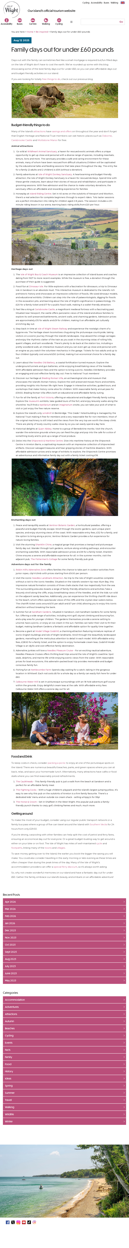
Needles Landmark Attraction (47, 578)
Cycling (59, 23)
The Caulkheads (24, 781)
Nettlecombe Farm (41, 669)
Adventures (12, 1006)
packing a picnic (57, 763)
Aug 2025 (10, 959)
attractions (40, 131)
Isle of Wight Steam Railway (52, 328)
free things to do (51, 79)
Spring (9, 1085)
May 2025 (10, 980)
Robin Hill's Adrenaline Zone (31, 569)
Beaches (10, 1028)
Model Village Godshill (47, 631)
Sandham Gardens (41, 612)
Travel (8, 1099)
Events (8, 1042)
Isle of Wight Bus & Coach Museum (39, 274)
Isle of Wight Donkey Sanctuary (55, 174)
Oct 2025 (10, 944)
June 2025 (11, 973)
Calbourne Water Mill (27, 681)
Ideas (8, 1078)
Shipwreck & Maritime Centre (47, 440)
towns (48, 847)
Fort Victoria (47, 397)
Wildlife (9, 1114)
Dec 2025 (10, 930)
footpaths (16, 847)
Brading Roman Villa (52, 378)
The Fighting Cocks (26, 790)
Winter (9, 1121)
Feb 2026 (10, 916)
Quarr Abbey (45, 428)
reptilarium (45, 404)
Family (8, 1057)
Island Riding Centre (40, 193)
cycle (99, 843)
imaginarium (65, 404)
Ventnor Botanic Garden (62, 525)
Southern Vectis (99, 824)
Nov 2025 (10, 937)
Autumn (9, 1021)
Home (30, 32)
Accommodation (15, 999)
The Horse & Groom (26, 802)
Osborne (107, 135)
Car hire (32, 23)
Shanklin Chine (43, 544)
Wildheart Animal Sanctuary (42, 151)
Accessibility (6, 23)
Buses (19, 23)
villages (61, 847)
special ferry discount (65, 866)
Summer (10, 1092)
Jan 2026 (10, 923)
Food (8, 1064)
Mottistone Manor (48, 140)
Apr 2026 (10, 901)
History (9, 1071)
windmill (46, 413)
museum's (34, 401)
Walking (46, 23)
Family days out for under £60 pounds (62, 49)
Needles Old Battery (44, 362)
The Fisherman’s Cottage (44, 559)
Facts (7, 1049)
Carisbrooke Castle (21, 140)
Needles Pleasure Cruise (60, 650)
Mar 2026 (10, 908)
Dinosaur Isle (36, 286)
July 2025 (10, 966)
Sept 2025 (11, 951)
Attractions (11, 1014)
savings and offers (62, 131)
